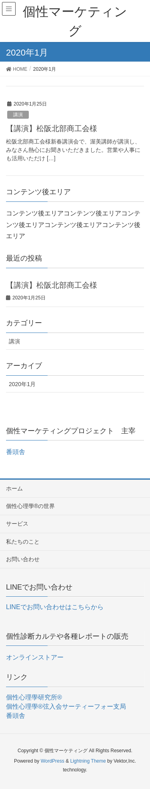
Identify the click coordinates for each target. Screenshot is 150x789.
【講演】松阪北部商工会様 (51, 128)
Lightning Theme (88, 761)
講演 (18, 115)
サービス (17, 523)
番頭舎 (15, 451)
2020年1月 (22, 384)
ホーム (14, 488)
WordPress (52, 761)
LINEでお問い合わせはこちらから (55, 607)
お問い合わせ (23, 559)
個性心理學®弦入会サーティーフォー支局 (66, 706)
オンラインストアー (35, 657)
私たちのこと (23, 541)
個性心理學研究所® (34, 697)
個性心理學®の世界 (30, 506)
